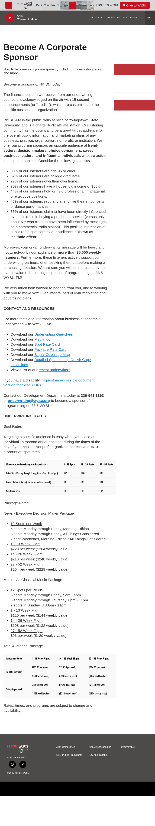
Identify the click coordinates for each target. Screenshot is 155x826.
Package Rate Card (50, 349)
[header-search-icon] (72, 5)
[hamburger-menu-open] (8, 5)
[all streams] (150, 18)
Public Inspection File (99, 747)
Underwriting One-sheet (53, 334)
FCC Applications (97, 755)
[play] (9, 18)
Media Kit (42, 339)
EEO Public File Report (69, 755)
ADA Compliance (65, 747)
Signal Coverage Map (52, 354)
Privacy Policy (127, 747)
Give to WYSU (136, 5)
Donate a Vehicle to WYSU (98, 5)
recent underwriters (54, 370)
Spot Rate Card (47, 344)
